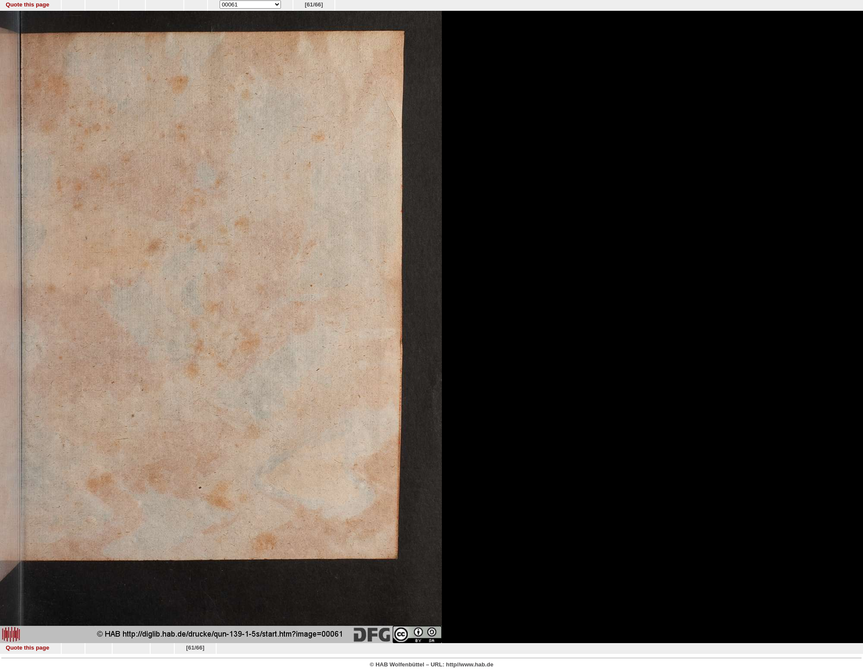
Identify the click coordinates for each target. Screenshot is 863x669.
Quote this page (27, 4)
